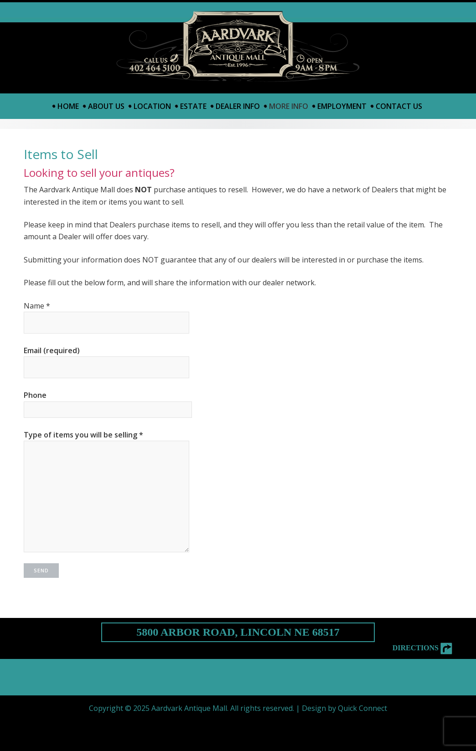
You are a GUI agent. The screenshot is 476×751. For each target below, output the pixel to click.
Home (68, 106)
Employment (342, 106)
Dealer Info (238, 106)
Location (152, 106)
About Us (106, 106)
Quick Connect (362, 708)
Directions (422, 648)
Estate (193, 106)
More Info (288, 106)
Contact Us (399, 106)
